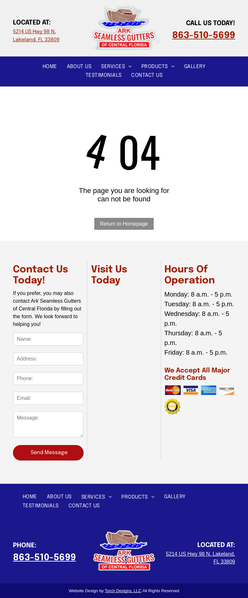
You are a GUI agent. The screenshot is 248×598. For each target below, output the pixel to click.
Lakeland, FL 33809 (36, 40)
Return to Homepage (124, 224)
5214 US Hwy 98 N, (34, 32)
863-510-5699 (203, 35)
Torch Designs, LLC (123, 590)
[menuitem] (50, 66)
